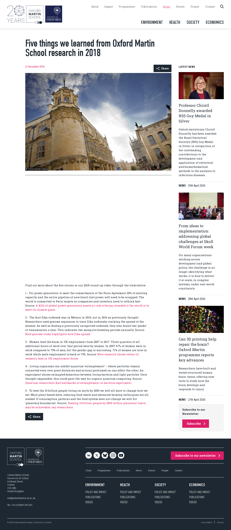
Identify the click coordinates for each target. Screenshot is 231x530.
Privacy (220, 522)
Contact (210, 6)
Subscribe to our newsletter (197, 455)
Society (193, 22)
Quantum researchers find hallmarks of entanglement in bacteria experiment (78, 383)
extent (131, 354)
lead (40, 358)
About (94, 6)
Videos (89, 502)
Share (162, 68)
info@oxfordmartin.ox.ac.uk (21, 498)
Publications (149, 6)
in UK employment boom (60, 358)
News (166, 6)
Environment (152, 22)
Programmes (127, 6)
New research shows (112, 354)
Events (180, 6)
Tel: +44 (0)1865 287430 (19, 505)
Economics (215, 22)
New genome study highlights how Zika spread (57, 334)
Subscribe (196, 423)
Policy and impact (95, 492)
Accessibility (206, 522)
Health (174, 22)
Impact (108, 6)
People (195, 6)
